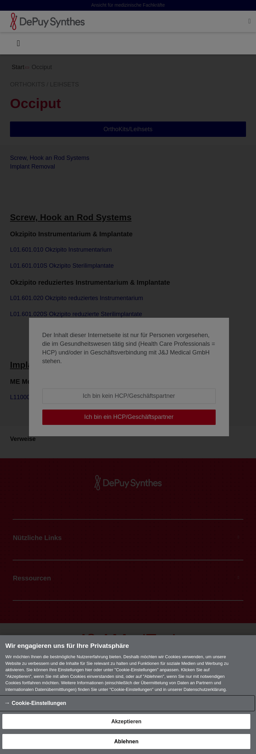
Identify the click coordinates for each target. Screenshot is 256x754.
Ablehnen (126, 741)
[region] (128, 694)
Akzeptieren (126, 721)
